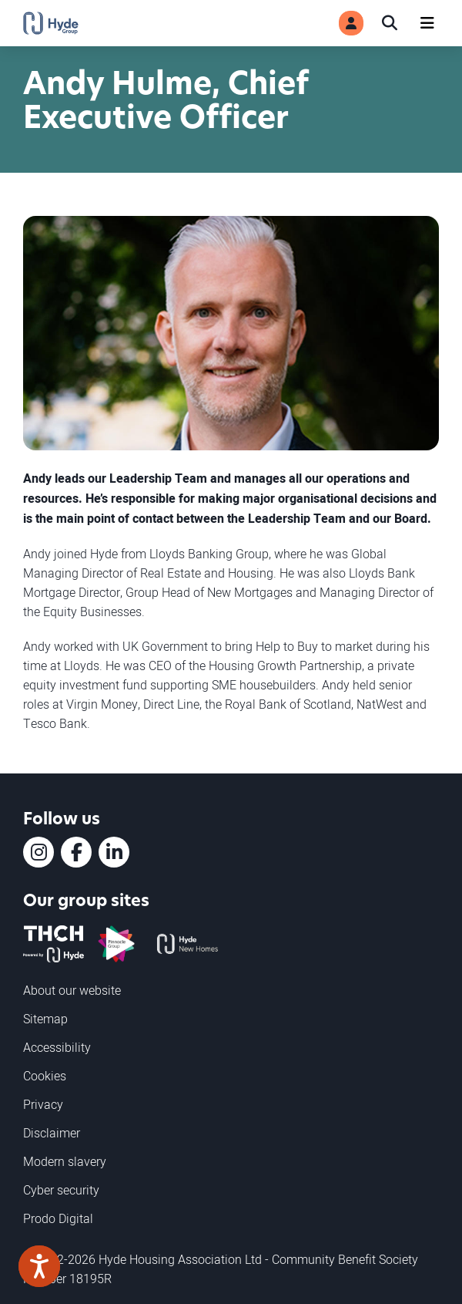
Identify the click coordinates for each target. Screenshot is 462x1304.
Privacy (43, 1104)
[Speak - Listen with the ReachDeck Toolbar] (39, 1266)
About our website (72, 990)
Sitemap (45, 1018)
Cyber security (61, 1189)
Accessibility (57, 1047)
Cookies (44, 1075)
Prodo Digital (58, 1218)
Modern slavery (64, 1161)
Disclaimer (51, 1132)
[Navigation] (427, 23)
